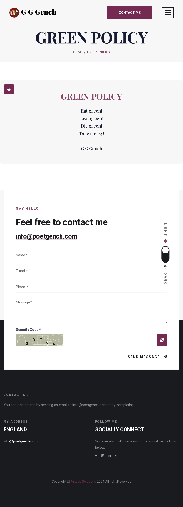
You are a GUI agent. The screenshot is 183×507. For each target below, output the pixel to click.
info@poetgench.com (46, 236)
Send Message (144, 357)
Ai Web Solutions (84, 481)
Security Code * (28, 330)
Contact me (130, 13)
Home (78, 52)
